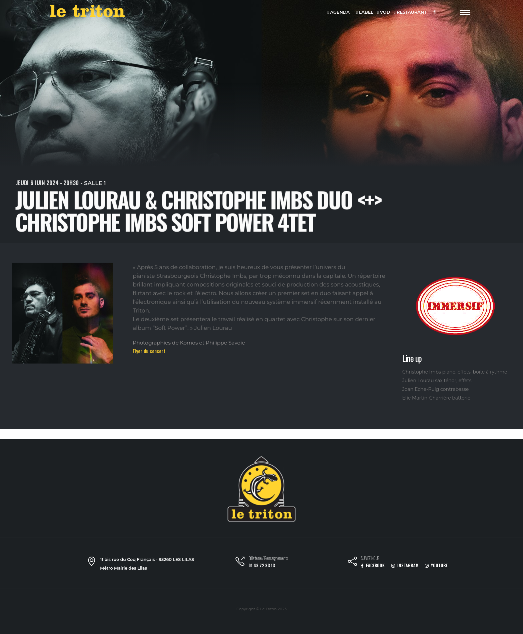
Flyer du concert (149, 351)
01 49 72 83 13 (261, 565)
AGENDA (339, 12)
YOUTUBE (436, 565)
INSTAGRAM (405, 565)
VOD (383, 12)
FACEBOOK (373, 565)
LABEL (364, 12)
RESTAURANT (410, 12)
